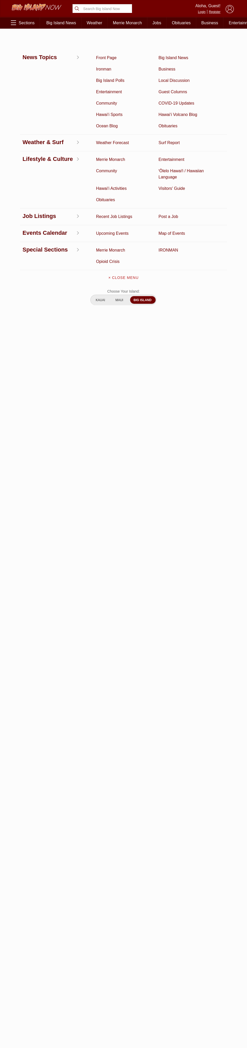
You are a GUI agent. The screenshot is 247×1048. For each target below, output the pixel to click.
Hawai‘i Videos (29, 990)
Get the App (123, 978)
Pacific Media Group (216, 988)
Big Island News (61, 23)
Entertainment (60, 974)
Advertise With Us (123, 1010)
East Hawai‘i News (30, 40)
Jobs (156, 23)
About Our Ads (215, 998)
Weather (94, 23)
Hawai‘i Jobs (28, 1006)
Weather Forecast (60, 998)
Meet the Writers (123, 1000)
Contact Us (123, 989)
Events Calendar (60, 1006)
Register (215, 12)
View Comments (84, 877)
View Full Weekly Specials (84, 938)
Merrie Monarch (127, 23)
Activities (28, 966)
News (28, 982)
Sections (22, 22)
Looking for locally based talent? (111, 743)
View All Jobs (41, 752)
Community (28, 1014)
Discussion (29, 974)
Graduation (60, 1022)
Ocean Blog (60, 982)
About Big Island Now (123, 967)
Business (209, 23)
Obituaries (181, 23)
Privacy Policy (189, 998)
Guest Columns (60, 1014)
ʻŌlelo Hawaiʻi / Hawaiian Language (28, 1027)
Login (201, 12)
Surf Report (28, 998)
